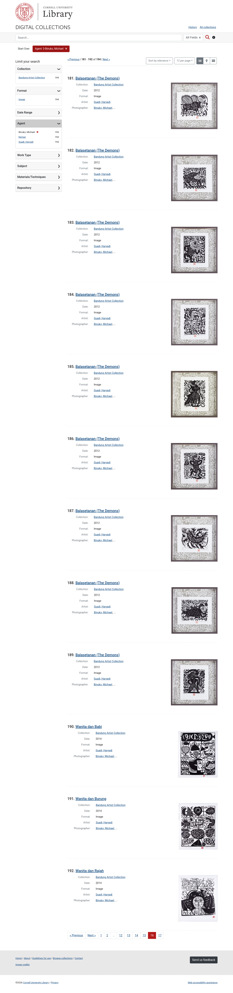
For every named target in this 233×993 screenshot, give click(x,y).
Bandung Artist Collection (32, 77)
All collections (208, 27)
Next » (106, 59)
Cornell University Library (36, 982)
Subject (22, 166)
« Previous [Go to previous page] (76, 935)
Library (57, 12)
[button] (51, 49)
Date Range (24, 112)
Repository (24, 188)
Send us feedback (203, 960)
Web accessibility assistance (203, 982)
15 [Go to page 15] (144, 935)
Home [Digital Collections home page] (18, 958)
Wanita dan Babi (89, 726)
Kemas (22, 137)
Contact (79, 958)
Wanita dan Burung (91, 799)
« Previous (74, 59)
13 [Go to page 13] (128, 935)
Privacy (54, 982)
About (27, 958)
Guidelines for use (41, 958)
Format (22, 90)
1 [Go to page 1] (101, 935)
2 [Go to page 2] (107, 935)
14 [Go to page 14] (136, 935)
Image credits (22, 964)
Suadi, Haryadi (26, 142)
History (193, 27)
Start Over (23, 48)
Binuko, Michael (103, 107)
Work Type (24, 155)
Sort (158, 60)
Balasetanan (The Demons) (98, 78)
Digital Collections (42, 27)
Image (22, 99)
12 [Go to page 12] (120, 935)
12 (184, 60)
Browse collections (63, 958)
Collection (23, 69)
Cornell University (24, 12)
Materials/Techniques (31, 177)
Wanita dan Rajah (90, 871)
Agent (21, 123)
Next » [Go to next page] (92, 935)
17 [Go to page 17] (159, 935)
